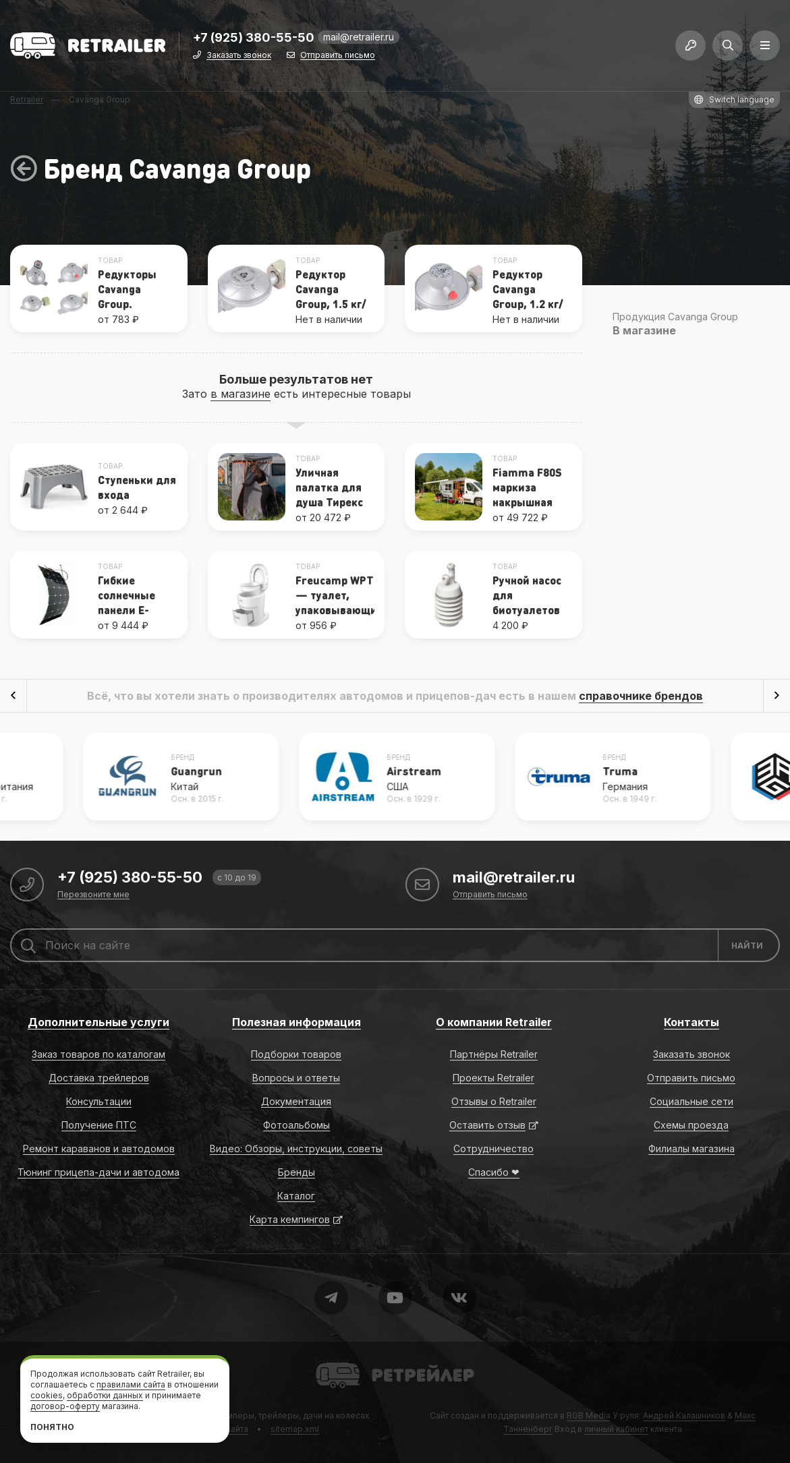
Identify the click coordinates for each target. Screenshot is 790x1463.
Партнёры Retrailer (494, 1054)
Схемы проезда (691, 1125)
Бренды (296, 1172)
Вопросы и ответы (296, 1077)
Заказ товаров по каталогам (98, 1054)
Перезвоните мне (93, 895)
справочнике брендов (641, 696)
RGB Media (589, 1415)
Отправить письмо (337, 55)
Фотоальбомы (296, 1125)
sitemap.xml (295, 1429)
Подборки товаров (296, 1054)
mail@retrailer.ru (358, 36)
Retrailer (332, 1361)
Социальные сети (691, 1101)
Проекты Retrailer (493, 1077)
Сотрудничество (493, 1148)
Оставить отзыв (487, 1125)
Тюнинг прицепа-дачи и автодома (98, 1172)
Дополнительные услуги (98, 1022)
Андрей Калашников (684, 1415)
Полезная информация (296, 1022)
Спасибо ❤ (493, 1172)
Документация (296, 1101)
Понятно (52, 1427)
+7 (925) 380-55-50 (253, 38)
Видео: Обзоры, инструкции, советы (296, 1148)
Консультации (99, 1101)
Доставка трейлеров (99, 1077)
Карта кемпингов (290, 1219)
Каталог (296, 1195)
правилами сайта (130, 1384)
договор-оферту (65, 1406)
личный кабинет (616, 1429)
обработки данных (105, 1395)
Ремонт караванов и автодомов (99, 1148)
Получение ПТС (98, 1125)
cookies (46, 1395)
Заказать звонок (238, 55)
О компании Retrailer (494, 1022)
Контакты (691, 1022)
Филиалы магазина (691, 1148)
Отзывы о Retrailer (493, 1101)
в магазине (240, 393)
